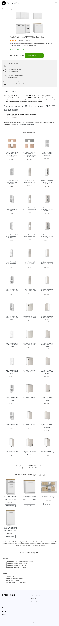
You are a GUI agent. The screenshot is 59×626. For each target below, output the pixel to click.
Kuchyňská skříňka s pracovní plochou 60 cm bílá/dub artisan (29, 498)
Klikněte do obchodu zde (27, 124)
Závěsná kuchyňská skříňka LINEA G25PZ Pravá (12, 345)
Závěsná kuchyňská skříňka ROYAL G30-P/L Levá (47, 291)
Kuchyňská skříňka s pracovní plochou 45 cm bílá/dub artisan (10, 529)
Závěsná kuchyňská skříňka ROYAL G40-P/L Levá (47, 399)
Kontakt (4, 614)
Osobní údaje (6, 607)
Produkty (6, 9)
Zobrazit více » (32, 45)
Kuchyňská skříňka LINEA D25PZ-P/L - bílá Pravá (12, 291)
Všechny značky (35, 595)
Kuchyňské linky (13, 9)
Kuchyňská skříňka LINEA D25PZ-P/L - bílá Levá (12, 318)
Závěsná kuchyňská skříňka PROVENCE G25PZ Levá (12, 264)
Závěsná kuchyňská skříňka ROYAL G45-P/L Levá (47, 345)
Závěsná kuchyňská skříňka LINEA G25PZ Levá (12, 372)
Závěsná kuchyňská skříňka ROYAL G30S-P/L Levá (47, 182)
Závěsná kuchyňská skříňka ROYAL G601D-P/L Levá (29, 453)
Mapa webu (34, 602)
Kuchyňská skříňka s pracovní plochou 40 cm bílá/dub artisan (10, 498)
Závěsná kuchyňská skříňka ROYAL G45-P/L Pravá (47, 318)
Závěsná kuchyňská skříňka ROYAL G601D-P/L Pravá (47, 426)
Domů (1, 9)
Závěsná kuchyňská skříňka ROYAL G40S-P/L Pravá (47, 209)
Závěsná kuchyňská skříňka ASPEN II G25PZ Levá (12, 182)
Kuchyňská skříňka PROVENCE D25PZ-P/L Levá (12, 209)
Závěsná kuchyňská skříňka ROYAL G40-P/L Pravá (47, 372)
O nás (4, 611)
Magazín (33, 598)
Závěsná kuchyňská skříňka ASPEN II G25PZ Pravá (47, 154)
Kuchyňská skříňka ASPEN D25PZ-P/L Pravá (12, 399)
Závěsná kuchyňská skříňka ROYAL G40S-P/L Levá (47, 236)
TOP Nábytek (49, 43)
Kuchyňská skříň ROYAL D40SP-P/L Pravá (29, 264)
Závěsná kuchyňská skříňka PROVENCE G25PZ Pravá (12, 236)
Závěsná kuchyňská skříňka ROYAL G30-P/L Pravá (47, 264)
